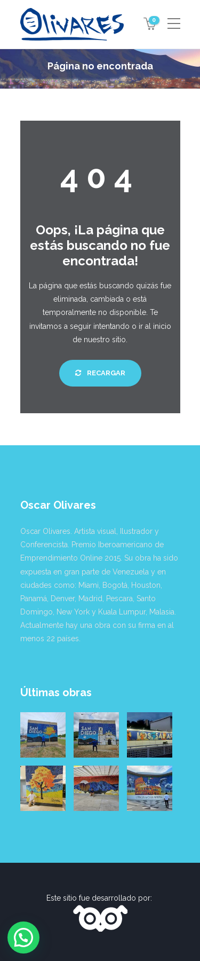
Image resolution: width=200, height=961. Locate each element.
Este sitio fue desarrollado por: (100, 898)
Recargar (100, 373)
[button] (23, 937)
